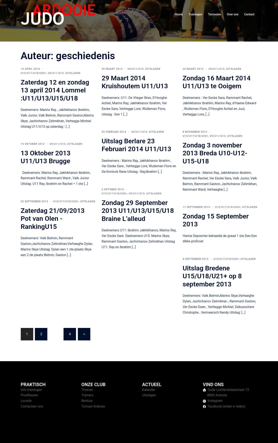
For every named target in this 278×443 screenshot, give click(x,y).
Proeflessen (29, 395)
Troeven (87, 390)
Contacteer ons (32, 406)
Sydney (101, 436)
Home (179, 14)
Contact (249, 14)
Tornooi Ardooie (93, 406)
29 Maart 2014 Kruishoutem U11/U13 (135, 82)
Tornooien (214, 14)
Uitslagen (73, 73)
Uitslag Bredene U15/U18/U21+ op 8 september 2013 (212, 276)
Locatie (26, 401)
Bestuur (87, 401)
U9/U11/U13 (56, 73)
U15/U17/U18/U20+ (33, 73)
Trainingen (195, 14)
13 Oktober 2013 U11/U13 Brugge (46, 157)
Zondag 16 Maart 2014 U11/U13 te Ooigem (217, 82)
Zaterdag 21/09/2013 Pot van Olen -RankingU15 (53, 219)
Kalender (148, 390)
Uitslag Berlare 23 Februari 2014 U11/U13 (136, 145)
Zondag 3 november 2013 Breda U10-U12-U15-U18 (215, 153)
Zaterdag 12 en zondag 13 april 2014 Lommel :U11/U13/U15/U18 (55, 90)
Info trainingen (31, 390)
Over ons (232, 14)
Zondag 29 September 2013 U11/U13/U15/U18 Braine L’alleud (138, 211)
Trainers (87, 395)
